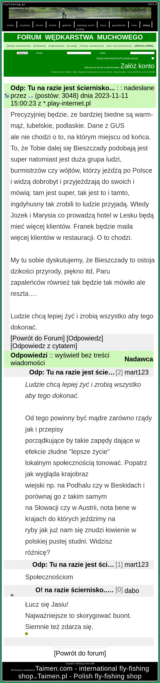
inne (134, 25)
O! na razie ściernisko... (75, 590)
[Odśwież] (39, 45)
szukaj (80, 29)
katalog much (85, 25)
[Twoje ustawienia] (92, 45)
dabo (131, 590)
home (10, 25)
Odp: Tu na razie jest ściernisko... (72, 372)
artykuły (25, 25)
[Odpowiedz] (56, 45)
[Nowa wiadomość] (19, 45)
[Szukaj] (72, 45)
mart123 (136, 372)
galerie (67, 25)
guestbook (119, 25)
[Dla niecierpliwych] (119, 45)
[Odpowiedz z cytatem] (43, 346)
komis (53, 25)
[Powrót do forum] (80, 653)
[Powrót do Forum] (37, 338)
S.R (30, 97)
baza (103, 25)
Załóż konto (137, 66)
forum (39, 25)
